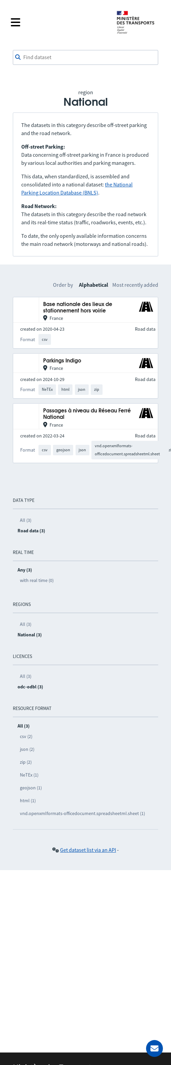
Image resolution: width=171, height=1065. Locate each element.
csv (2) (26, 736)
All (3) (25, 520)
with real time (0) (37, 580)
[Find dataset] (85, 57)
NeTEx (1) (29, 775)
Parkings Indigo (62, 360)
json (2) (27, 749)
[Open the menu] (59, 22)
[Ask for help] (154, 1048)
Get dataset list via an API (88, 849)
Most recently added (135, 284)
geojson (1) (31, 788)
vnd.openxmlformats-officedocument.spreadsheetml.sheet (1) (82, 813)
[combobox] (85, 57)
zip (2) (26, 762)
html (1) (28, 800)
